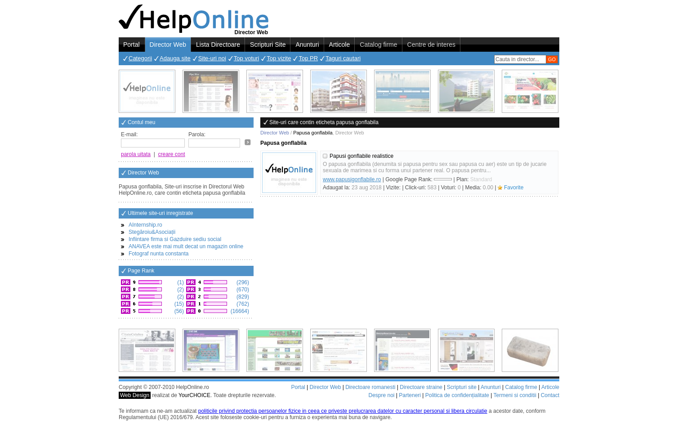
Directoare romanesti (370, 387)
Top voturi (246, 58)
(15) (178, 304)
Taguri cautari (343, 58)
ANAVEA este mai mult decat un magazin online (186, 246)
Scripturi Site (267, 44)
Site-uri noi (212, 58)
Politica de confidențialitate (457, 395)
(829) (242, 297)
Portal (131, 44)
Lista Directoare (218, 44)
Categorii (140, 58)
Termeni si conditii (514, 395)
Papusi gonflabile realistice (361, 156)
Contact (550, 395)
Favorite (513, 187)
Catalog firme (378, 44)
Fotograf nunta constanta (158, 253)
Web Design (134, 395)
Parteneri (410, 395)
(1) (180, 282)
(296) (242, 282)
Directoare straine (421, 387)
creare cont (171, 154)
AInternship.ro (145, 225)
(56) (178, 311)
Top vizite (279, 58)
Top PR (308, 58)
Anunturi (307, 44)
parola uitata (136, 154)
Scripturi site (462, 387)
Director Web (168, 44)
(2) (180, 289)
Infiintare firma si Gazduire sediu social (175, 239)
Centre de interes (431, 44)
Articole (339, 44)
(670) (242, 289)
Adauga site (175, 58)
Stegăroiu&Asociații (152, 232)
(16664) (239, 311)
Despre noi (381, 395)
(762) (242, 304)
